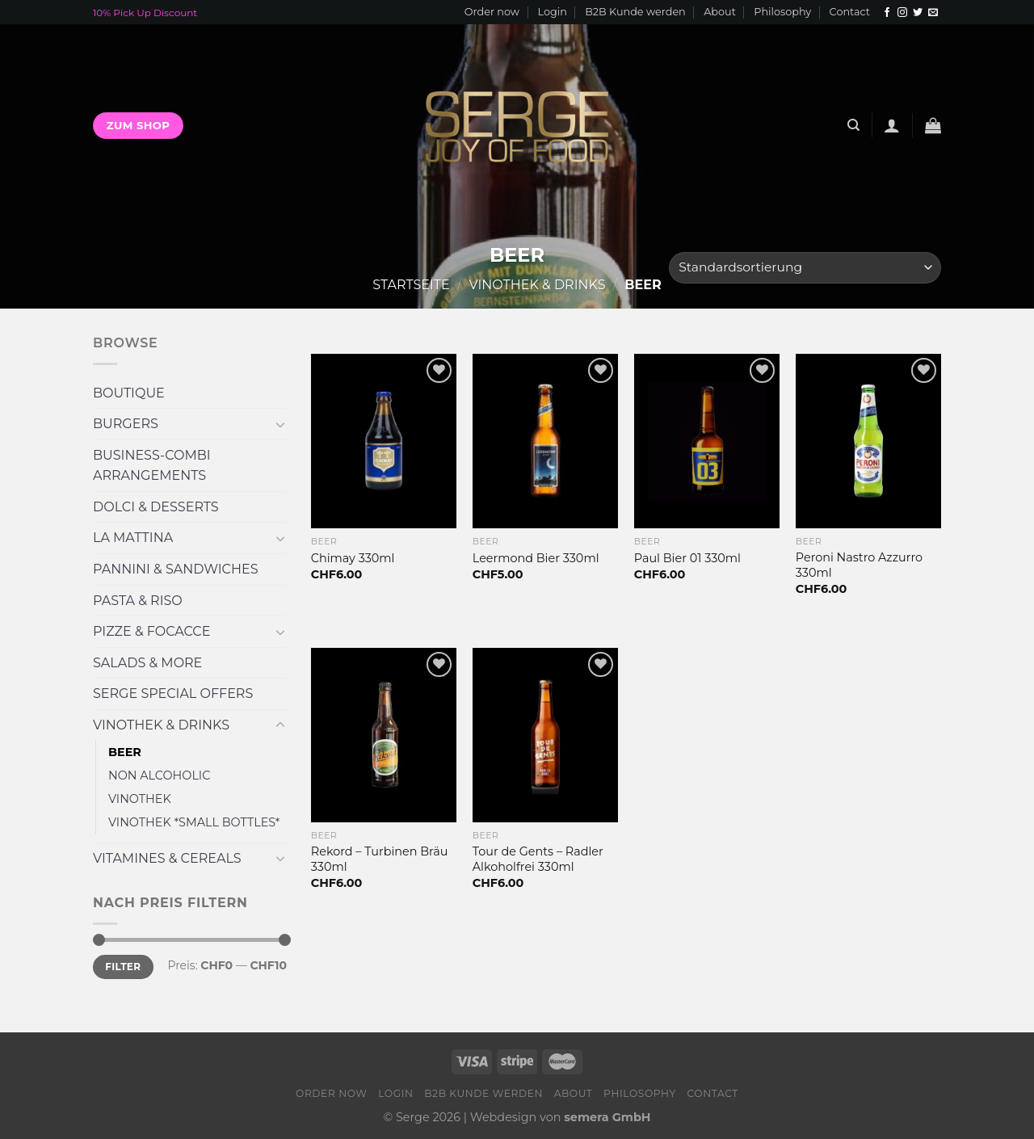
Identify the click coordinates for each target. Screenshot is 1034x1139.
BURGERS (125, 423)
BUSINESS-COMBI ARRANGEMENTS (152, 466)
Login (551, 12)
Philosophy (782, 12)
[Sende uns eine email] (933, 13)
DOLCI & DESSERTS (156, 507)
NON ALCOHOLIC (159, 775)
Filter (123, 966)
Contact (850, 12)
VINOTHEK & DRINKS (537, 284)
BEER (124, 752)
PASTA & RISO (138, 600)
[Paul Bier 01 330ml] (707, 441)
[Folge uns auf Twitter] (918, 13)
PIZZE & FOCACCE (151, 631)
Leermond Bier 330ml (536, 558)
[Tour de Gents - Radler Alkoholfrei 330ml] (545, 735)
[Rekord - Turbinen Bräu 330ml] (383, 735)
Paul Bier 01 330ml (687, 558)
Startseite (410, 284)
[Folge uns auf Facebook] (887, 13)
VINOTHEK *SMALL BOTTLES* (194, 822)
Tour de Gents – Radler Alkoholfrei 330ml (538, 859)
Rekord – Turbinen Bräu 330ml (379, 859)
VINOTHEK (139, 799)
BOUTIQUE (129, 393)
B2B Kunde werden (635, 12)
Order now (491, 12)
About (720, 12)
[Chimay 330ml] (383, 441)
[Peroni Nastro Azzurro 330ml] (868, 441)
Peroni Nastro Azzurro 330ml (859, 565)
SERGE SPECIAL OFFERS (173, 693)
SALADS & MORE (147, 662)
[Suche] (853, 125)
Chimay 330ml (353, 558)
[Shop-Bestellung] (805, 268)
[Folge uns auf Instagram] (902, 13)
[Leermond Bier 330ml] (545, 441)
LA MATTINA (133, 537)
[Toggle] (280, 424)
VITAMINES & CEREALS (167, 858)
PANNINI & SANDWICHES (175, 569)
